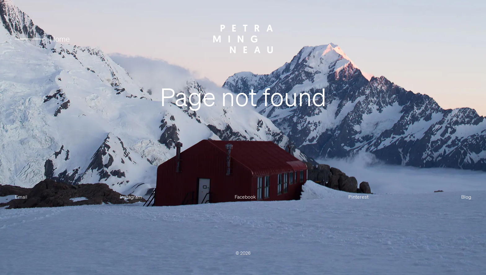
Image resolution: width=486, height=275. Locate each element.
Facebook (245, 197)
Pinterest (358, 197)
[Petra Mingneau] (243, 39)
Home (42, 39)
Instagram (131, 197)
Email (21, 197)
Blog (466, 197)
